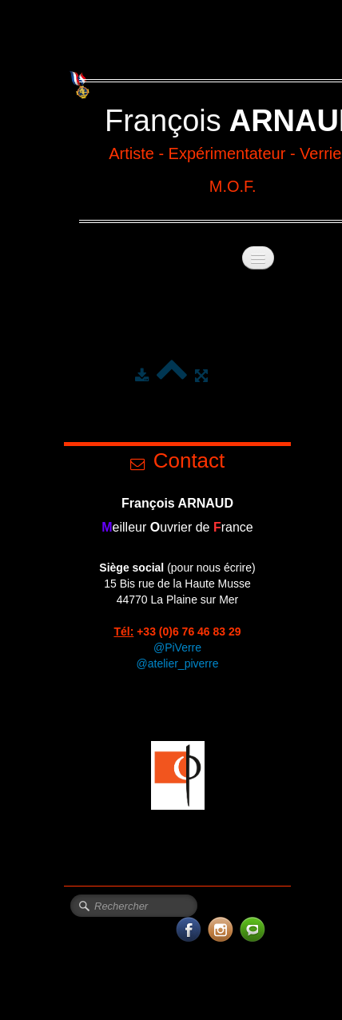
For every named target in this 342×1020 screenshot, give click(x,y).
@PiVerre (177, 647)
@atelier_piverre (178, 663)
